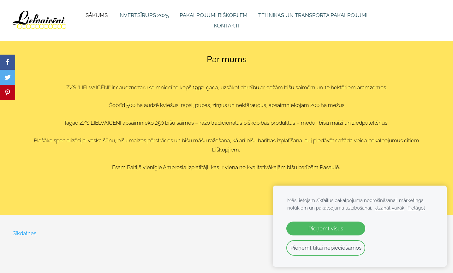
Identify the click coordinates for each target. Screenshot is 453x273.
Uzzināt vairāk (389, 208)
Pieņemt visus (325, 228)
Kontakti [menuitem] (226, 25)
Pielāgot (416, 208)
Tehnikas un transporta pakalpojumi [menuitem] (312, 15)
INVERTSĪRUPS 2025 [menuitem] (143, 15)
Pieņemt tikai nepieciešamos (325, 248)
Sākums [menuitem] (97, 15)
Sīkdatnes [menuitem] (24, 233)
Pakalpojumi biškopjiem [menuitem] (213, 15)
